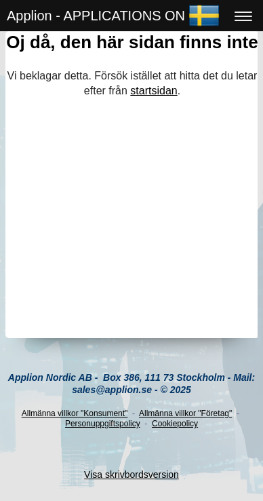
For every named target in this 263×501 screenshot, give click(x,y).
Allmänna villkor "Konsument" (75, 413)
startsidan (153, 90)
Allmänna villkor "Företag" (185, 413)
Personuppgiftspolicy (102, 423)
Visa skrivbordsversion (131, 474)
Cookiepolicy (175, 423)
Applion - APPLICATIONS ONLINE (111, 15)
